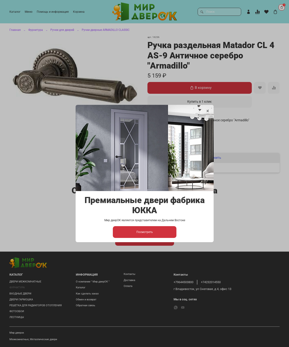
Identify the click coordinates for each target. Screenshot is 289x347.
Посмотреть (144, 232)
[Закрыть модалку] (207, 111)
